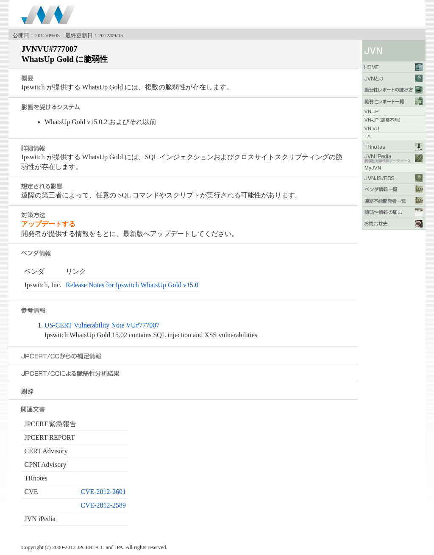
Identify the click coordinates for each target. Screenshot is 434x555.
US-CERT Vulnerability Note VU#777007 (102, 325)
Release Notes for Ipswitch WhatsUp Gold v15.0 (132, 285)
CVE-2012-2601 (103, 491)
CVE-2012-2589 (103, 505)
